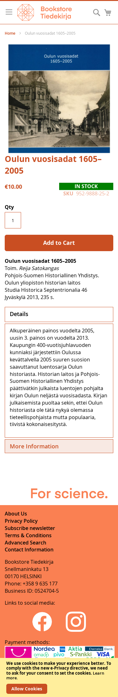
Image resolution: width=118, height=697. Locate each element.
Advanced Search (25, 542)
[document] (59, 677)
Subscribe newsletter (30, 528)
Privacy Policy (21, 520)
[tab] (59, 314)
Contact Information (29, 549)
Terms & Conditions (28, 535)
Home (10, 33)
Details (19, 314)
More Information (34, 446)
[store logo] (44, 12)
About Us (16, 513)
